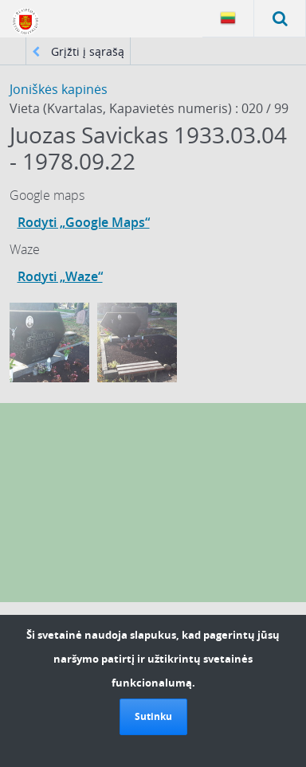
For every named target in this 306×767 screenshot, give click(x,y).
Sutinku (153, 716)
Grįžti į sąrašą (78, 51)
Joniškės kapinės (59, 89)
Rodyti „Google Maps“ (84, 222)
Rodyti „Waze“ (60, 276)
